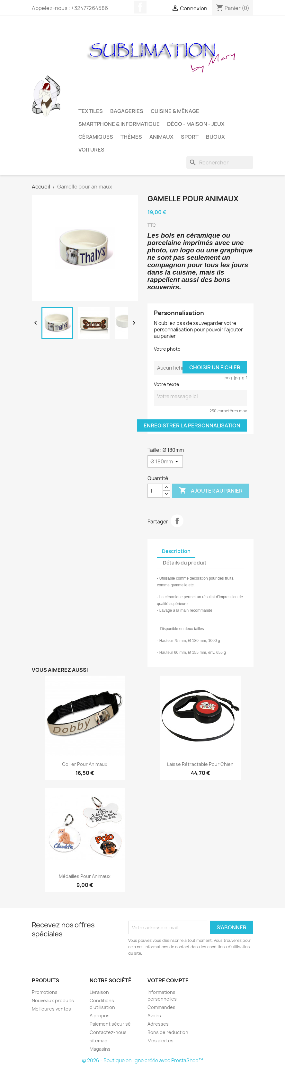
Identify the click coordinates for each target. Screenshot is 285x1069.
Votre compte (168, 980)
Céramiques (95, 136)
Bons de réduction (167, 1032)
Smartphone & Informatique (119, 123)
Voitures (91, 149)
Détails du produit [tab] (185, 562)
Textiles (90, 111)
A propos (100, 1015)
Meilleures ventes (51, 1009)
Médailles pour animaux (85, 876)
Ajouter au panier (211, 490)
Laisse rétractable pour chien (200, 764)
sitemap (98, 1041)
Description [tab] (176, 551)
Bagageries (126, 111)
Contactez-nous (108, 1032)
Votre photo (167, 349)
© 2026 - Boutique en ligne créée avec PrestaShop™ (142, 1060)
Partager (177, 520)
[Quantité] (155, 491)
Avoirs (154, 1015)
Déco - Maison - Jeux (196, 123)
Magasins (100, 1049)
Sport (190, 136)
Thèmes (131, 136)
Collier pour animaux (84, 764)
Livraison (99, 992)
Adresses (158, 1024)
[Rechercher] (219, 162)
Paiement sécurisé (110, 1024)
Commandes (161, 1007)
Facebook (140, 7)
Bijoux (215, 136)
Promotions (45, 992)
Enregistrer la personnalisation (192, 425)
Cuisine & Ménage (175, 111)
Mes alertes (160, 1041)
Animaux (161, 136)
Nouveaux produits (53, 1000)
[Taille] (165, 461)
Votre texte (166, 384)
